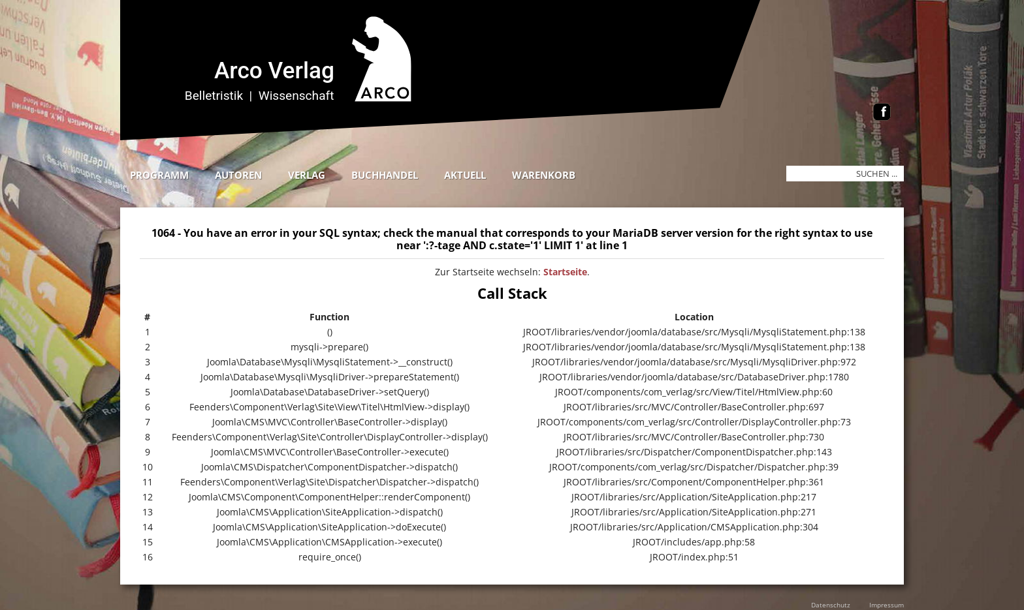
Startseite (565, 272)
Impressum (886, 604)
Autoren (238, 174)
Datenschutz (830, 604)
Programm (159, 174)
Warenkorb (543, 174)
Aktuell (465, 174)
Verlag (306, 174)
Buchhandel (384, 174)
